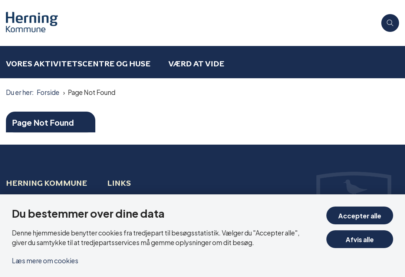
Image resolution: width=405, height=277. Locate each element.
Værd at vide (196, 64)
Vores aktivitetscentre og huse (78, 64)
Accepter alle (359, 215)
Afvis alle (360, 239)
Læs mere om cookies (45, 260)
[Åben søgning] (390, 23)
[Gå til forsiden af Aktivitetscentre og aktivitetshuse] (29, 23)
